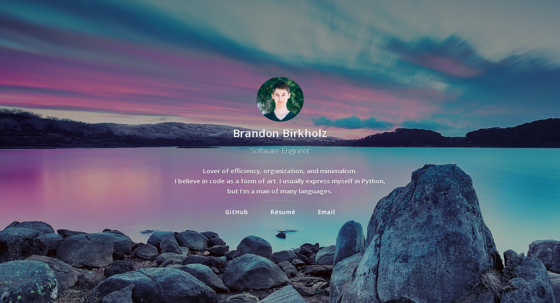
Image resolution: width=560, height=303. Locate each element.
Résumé (283, 212)
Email (326, 212)
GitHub (236, 212)
